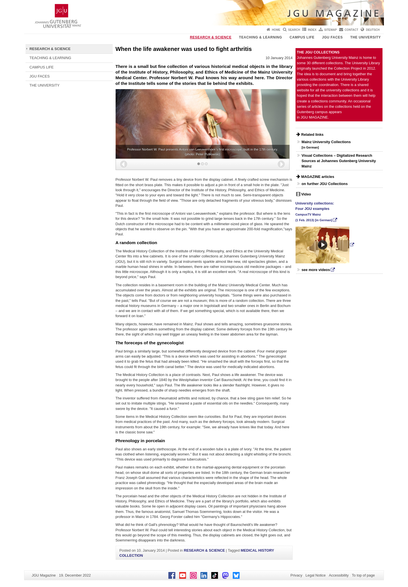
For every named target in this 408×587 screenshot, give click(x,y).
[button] (123, 164)
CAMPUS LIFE (302, 37)
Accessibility (339, 575)
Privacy (296, 575)
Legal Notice (315, 575)
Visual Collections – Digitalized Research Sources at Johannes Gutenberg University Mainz (338, 160)
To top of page (363, 575)
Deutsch (373, 29)
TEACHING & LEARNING (260, 37)
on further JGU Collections (324, 184)
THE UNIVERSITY (365, 37)
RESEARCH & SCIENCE (210, 37)
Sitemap (330, 29)
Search (294, 29)
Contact (351, 29)
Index (312, 29)
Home (276, 29)
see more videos (315, 270)
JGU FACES (332, 37)
